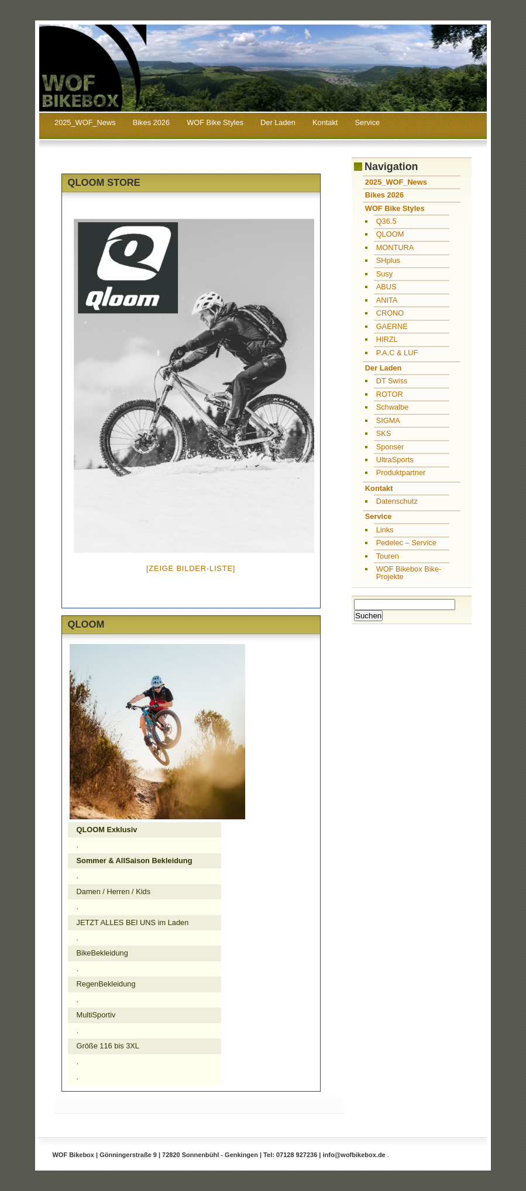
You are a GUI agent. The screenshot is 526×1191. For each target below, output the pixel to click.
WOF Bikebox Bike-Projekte (409, 573)
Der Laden (277, 122)
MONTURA (395, 247)
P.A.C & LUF (397, 352)
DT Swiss (392, 380)
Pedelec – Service (406, 542)
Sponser (390, 446)
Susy (384, 273)
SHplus (388, 260)
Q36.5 (386, 221)
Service (367, 122)
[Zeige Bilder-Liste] (190, 568)
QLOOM (390, 234)
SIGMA (388, 420)
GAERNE (392, 326)
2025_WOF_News (85, 122)
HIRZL (387, 339)
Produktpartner (401, 472)
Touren (387, 556)
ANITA (387, 300)
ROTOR (389, 394)
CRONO (390, 313)
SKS (383, 433)
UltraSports (395, 459)
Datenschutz (397, 501)
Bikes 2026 (151, 122)
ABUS (386, 286)
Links (385, 529)
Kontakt (325, 122)
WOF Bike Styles (215, 122)
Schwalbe (392, 407)
